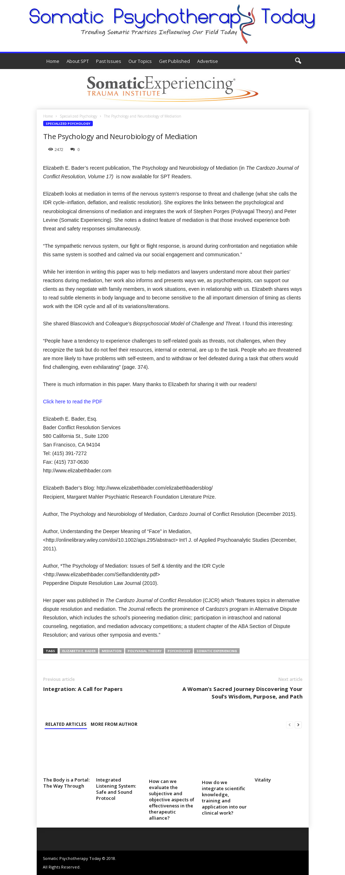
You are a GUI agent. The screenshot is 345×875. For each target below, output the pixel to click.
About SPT (78, 61)
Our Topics (140, 61)
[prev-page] (289, 724)
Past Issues (108, 61)
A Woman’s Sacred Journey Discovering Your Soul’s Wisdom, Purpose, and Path (242, 692)
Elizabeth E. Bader (79, 651)
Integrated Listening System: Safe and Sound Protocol (116, 788)
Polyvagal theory (145, 651)
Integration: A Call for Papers (83, 688)
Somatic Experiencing (216, 651)
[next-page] (298, 724)
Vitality (263, 779)
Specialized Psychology (78, 116)
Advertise (207, 61)
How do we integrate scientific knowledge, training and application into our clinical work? (224, 797)
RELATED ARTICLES (65, 724)
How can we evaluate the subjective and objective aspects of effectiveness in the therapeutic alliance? (171, 799)
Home (52, 61)
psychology (179, 651)
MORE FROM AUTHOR (114, 724)
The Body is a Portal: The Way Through (66, 782)
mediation (112, 651)
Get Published (174, 61)
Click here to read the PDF (73, 401)
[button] (298, 61)
